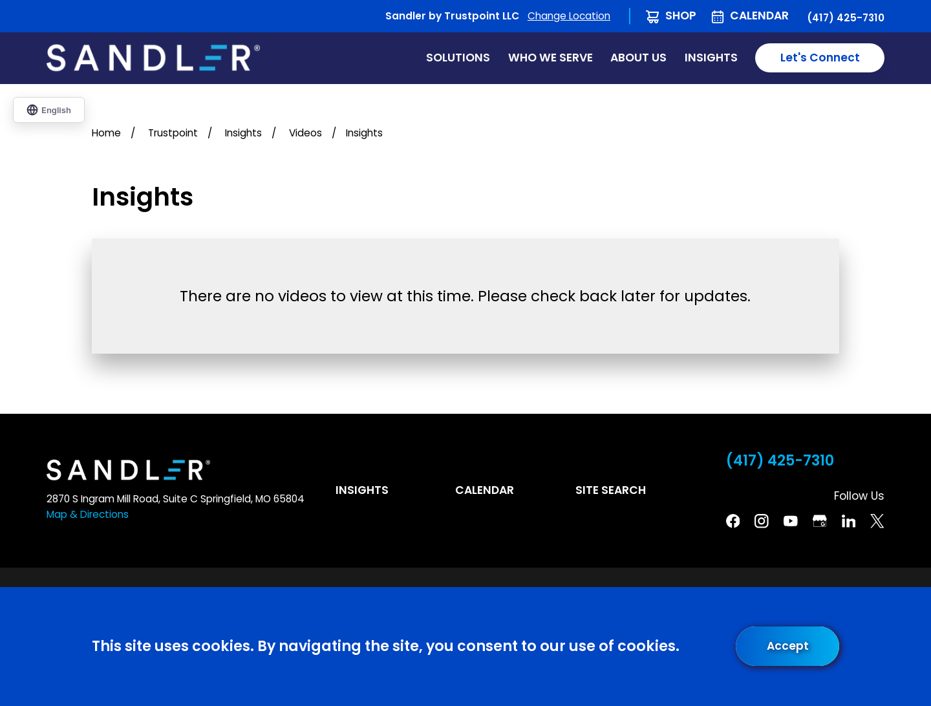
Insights (362, 490)
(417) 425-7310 (845, 18)
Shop (680, 15)
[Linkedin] (849, 521)
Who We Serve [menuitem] (550, 57)
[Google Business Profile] (820, 521)
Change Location (569, 16)
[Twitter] (877, 521)
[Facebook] (733, 521)
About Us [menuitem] (638, 57)
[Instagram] (761, 521)
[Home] (153, 58)
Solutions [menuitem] (458, 57)
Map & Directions (88, 514)
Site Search (610, 490)
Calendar (759, 15)
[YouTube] (791, 521)
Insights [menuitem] (711, 57)
